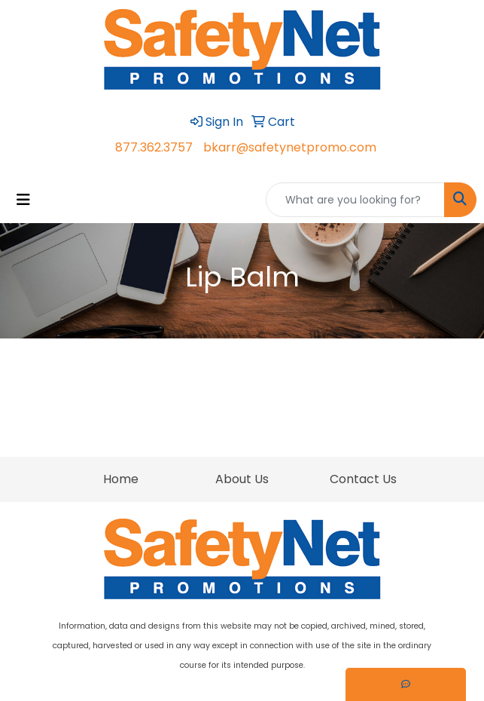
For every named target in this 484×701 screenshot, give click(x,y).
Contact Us (363, 479)
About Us (242, 479)
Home (121, 479)
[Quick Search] (355, 199)
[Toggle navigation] (23, 199)
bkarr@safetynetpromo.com (289, 147)
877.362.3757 (154, 147)
